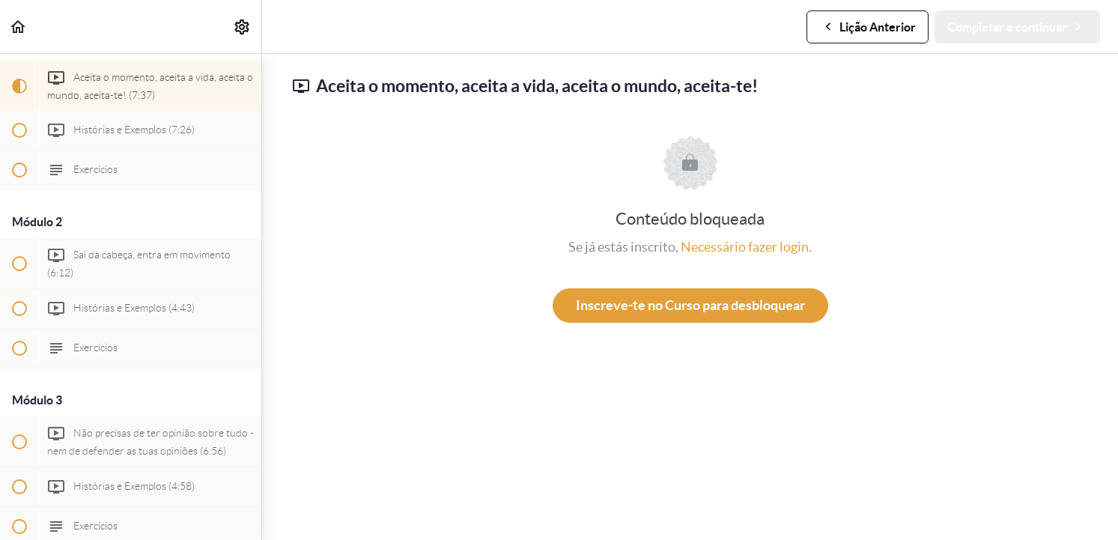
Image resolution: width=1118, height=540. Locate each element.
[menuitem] (242, 26)
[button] (18, 26)
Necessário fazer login (745, 247)
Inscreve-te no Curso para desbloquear (690, 305)
